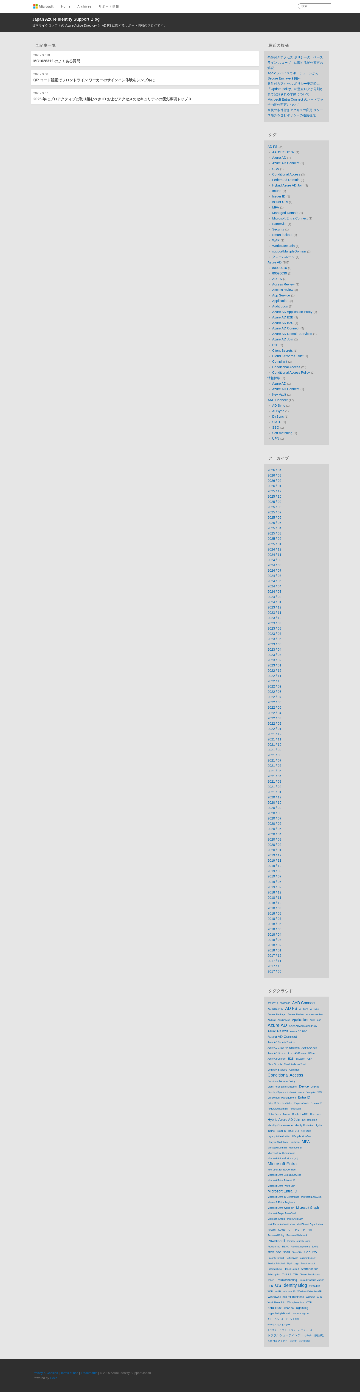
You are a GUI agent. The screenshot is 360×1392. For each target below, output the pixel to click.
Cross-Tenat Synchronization (282, 1086)
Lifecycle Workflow (301, 1136)
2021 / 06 (274, 765)
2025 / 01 (274, 544)
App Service (281, 295)
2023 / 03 (274, 655)
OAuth (282, 1229)
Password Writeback (297, 1235)
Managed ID (295, 1147)
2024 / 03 (274, 591)
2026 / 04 (274, 470)
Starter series (309, 1269)
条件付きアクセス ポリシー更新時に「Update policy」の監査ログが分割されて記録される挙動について (295, 89)
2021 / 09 (274, 750)
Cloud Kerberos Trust (287, 356)
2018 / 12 (274, 892)
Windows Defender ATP (309, 1291)
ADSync (278, 411)
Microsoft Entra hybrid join (280, 1208)
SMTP (276, 422)
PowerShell (276, 1241)
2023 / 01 (274, 665)
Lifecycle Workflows (277, 1142)
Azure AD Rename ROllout (301, 1053)
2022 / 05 (274, 707)
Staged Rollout (291, 1269)
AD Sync (278, 405)
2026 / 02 (274, 480)
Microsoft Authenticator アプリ (282, 1158)
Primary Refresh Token (298, 1241)
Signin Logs (293, 1263)
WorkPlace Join (276, 1302)
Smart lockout (282, 235)
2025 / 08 (274, 507)
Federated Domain (285, 180)
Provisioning (273, 1246)
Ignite (319, 1125)
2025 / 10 (274, 496)
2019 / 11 (274, 860)
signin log (302, 1308)
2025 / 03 (274, 533)
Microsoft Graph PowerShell (281, 1213)
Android (271, 1020)
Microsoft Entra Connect (289, 218)
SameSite (279, 224)
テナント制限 (292, 1319)
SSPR (286, 1252)
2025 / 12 (274, 491)
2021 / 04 (274, 776)
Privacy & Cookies (45, 1373)
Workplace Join (283, 246)
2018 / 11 (274, 897)
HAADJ (304, 1114)
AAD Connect (277, 400)
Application (280, 301)
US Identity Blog (291, 1285)
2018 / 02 (274, 945)
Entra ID (304, 1097)
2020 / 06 (274, 823)
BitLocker (300, 1059)
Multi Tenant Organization (310, 1224)
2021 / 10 (274, 744)
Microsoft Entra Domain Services (284, 1175)
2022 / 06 (274, 702)
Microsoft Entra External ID (281, 1180)
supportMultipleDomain (289, 251)
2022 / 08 (274, 691)
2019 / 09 (274, 871)
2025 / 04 (274, 528)
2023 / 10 (274, 618)
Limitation (295, 1142)
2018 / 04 (274, 934)
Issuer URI (280, 202)
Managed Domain (285, 213)
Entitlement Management (281, 1097)
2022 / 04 (274, 713)
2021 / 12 (274, 734)
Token (270, 1280)
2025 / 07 (274, 512)
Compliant (279, 361)
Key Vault (279, 394)
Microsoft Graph (307, 1207)
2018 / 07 (274, 919)
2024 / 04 (274, 586)
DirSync (278, 416)
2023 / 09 (274, 623)
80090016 (279, 268)
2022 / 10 (274, 681)
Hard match (316, 1114)
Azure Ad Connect (276, 1059)
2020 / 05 (274, 829)
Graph (295, 1114)
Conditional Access (286, 174)
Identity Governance (279, 1125)
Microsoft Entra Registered (281, 1202)
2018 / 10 (274, 903)
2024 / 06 (274, 576)
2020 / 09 (274, 808)
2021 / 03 (274, 781)
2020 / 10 (274, 802)
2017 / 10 (274, 966)
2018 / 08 (274, 913)
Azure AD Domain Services (292, 334)
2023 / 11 (274, 612)
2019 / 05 (274, 882)
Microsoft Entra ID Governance (283, 1197)
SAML (315, 1246)
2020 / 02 (274, 845)
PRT (309, 1230)
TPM (295, 1274)
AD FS (272, 146)
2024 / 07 (274, 570)
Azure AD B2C (282, 323)
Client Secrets (282, 350)
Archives (84, 6)
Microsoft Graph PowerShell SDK (285, 1218)
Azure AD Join (282, 339)
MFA (275, 207)
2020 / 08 (274, 813)
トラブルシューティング (283, 1335)
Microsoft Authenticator (281, 1152)
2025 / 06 (274, 517)
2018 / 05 (274, 929)
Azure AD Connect (285, 163)
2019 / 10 (274, 866)
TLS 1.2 (286, 1274)
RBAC (285, 1246)
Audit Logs (280, 306)
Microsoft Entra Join (311, 1197)
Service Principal (275, 1263)
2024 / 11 (274, 554)
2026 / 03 (274, 475)
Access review (282, 290)
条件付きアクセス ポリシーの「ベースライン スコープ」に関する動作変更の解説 (295, 62)
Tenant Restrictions (310, 1274)
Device (304, 1086)
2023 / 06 (274, 639)
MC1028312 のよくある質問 (56, 61)
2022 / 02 (274, 723)
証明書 (293, 1341)
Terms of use (69, 1373)
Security (278, 229)
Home (65, 6)
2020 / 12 (274, 797)
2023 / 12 (274, 607)
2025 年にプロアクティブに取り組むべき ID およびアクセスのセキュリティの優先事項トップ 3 (112, 99)
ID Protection (309, 1119)
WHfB (278, 1291)
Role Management (300, 1246)
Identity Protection (304, 1125)
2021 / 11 (274, 739)
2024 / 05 (274, 581)
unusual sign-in (301, 1313)
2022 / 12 (274, 670)
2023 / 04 (274, 649)
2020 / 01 (274, 850)
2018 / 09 (274, 908)
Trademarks (89, 1373)
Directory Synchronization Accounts (285, 1092)
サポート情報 (108, 6)
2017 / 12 (274, 955)
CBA (275, 169)
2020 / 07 (274, 818)
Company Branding (277, 1070)
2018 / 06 (274, 924)
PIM (297, 1229)
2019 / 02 (274, 887)
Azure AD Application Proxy (292, 312)
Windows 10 (289, 1291)
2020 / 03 (274, 839)
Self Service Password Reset (300, 1258)
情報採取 (273, 378)
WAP (275, 240)
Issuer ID (278, 196)
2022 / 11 (274, 676)
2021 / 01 (274, 792)
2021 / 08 (274, 755)
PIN (304, 1230)
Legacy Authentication (278, 1136)
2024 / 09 (274, 560)
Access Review (283, 284)
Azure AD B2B (282, 317)
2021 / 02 (274, 787)
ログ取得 (307, 1335)
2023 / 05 (274, 644)
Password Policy (275, 1235)
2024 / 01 (274, 602)
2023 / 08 (274, 628)
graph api (289, 1308)
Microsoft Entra (282, 1163)
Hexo (53, 1378)
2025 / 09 (274, 502)
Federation (295, 1108)
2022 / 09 (274, 686)
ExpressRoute (301, 1103)
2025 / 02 (274, 538)
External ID (316, 1103)
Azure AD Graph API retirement (283, 1048)
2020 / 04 (274, 834)
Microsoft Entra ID (282, 1191)
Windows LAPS (314, 1297)
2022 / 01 (274, 729)
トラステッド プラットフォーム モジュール (289, 1330)
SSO (275, 427)
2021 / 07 (274, 760)
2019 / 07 (274, 876)
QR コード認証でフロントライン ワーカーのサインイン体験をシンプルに (94, 80)
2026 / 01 (274, 486)
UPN (275, 438)
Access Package (276, 1014)
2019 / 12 (274, 855)
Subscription (273, 1274)
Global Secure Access (278, 1114)
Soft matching (282, 433)
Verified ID (314, 1286)
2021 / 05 (274, 771)
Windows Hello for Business (285, 1297)
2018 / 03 (274, 940)
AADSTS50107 (283, 152)
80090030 (279, 273)
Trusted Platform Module (311, 1280)
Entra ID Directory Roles (279, 1103)
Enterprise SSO (314, 1092)
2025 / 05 (274, 523)
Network (271, 1230)
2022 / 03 (274, 718)
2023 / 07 (274, 634)
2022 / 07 (274, 697)
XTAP (309, 1302)
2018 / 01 (274, 950)
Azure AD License (276, 1053)
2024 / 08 (274, 565)
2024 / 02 (274, 597)
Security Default (275, 1258)
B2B (275, 345)
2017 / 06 (274, 971)
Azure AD (279, 157)
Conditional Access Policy (291, 372)
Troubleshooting (286, 1280)
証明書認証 (304, 1341)
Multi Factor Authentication (281, 1224)
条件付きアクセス (277, 1341)
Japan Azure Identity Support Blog (66, 19)
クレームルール (283, 257)
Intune (276, 191)
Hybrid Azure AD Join (287, 185)
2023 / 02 (274, 660)
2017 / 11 (274, 961)
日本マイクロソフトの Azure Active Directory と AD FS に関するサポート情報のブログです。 (99, 25)
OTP (290, 1230)
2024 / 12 (274, 549)
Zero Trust (274, 1308)
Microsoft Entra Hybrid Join (281, 1186)
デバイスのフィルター (278, 1324)
